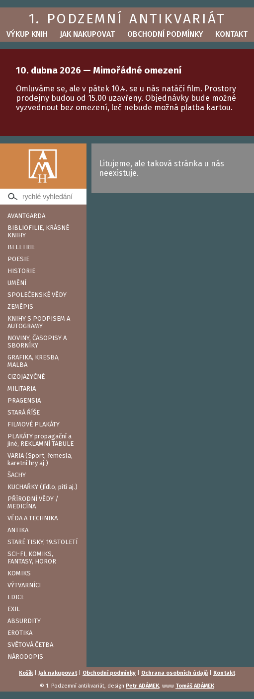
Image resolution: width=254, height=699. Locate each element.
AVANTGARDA (26, 215)
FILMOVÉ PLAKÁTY (33, 424)
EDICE (15, 597)
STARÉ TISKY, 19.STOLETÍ (42, 542)
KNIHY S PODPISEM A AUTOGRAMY (38, 322)
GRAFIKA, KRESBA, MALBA (33, 360)
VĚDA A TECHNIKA (32, 518)
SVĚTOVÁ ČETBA (30, 644)
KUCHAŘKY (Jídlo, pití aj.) (42, 486)
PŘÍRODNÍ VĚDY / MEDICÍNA (33, 502)
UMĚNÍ (16, 282)
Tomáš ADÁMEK (194, 686)
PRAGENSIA (24, 400)
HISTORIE (21, 271)
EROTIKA (19, 632)
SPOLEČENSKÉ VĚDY (37, 294)
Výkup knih (27, 34)
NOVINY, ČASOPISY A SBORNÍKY (37, 341)
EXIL (13, 609)
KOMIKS (19, 573)
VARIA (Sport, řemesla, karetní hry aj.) (40, 459)
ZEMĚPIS (20, 306)
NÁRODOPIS (25, 656)
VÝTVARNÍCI (24, 585)
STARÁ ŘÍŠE (23, 412)
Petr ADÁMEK (142, 686)
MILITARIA (21, 388)
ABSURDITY (24, 621)
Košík (26, 673)
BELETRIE (21, 247)
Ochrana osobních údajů (174, 673)
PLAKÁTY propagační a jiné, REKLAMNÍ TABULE (40, 439)
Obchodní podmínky (165, 34)
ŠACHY (16, 475)
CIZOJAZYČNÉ (26, 376)
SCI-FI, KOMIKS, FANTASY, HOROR (31, 557)
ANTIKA (17, 530)
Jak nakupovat (87, 34)
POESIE (18, 259)
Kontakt (231, 34)
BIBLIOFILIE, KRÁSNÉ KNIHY (38, 231)
